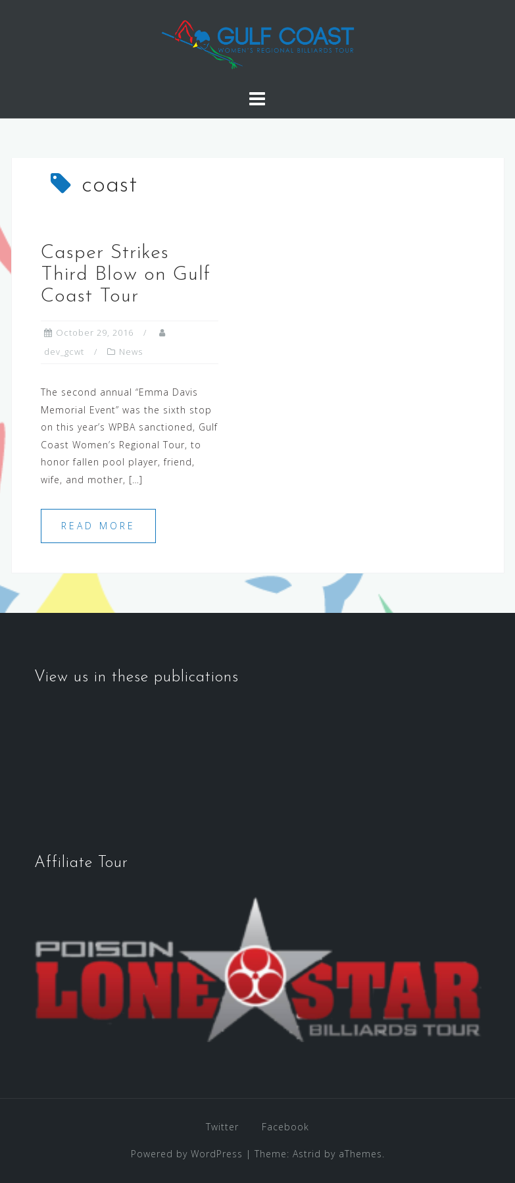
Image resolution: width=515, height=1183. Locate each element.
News (131, 351)
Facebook (285, 1126)
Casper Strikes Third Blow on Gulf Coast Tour (125, 275)
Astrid (307, 1153)
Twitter (222, 1126)
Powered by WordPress (187, 1153)
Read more (98, 525)
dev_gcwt (64, 351)
